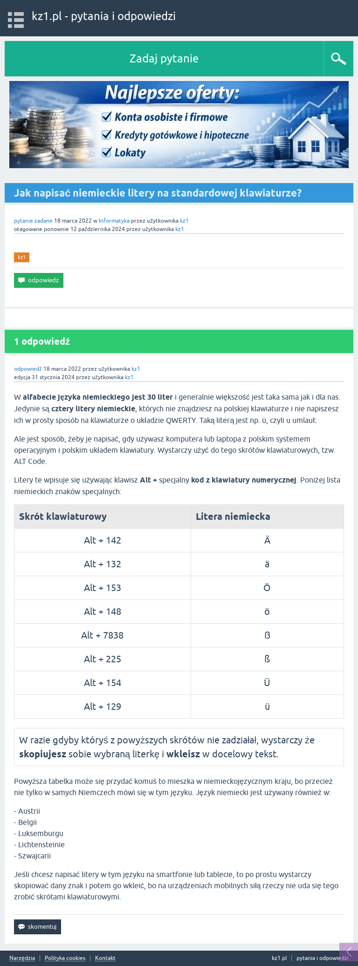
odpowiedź (28, 369)
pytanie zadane (33, 221)
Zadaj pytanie (164, 58)
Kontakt (105, 958)
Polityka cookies (65, 958)
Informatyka (114, 221)
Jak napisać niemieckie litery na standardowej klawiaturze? (158, 193)
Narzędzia (22, 958)
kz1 (22, 257)
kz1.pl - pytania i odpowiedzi (104, 16)
